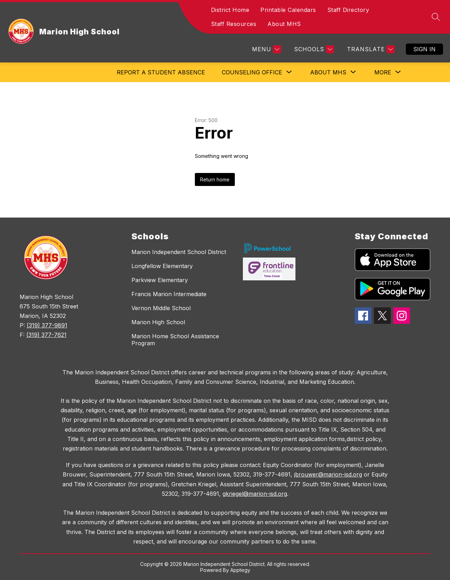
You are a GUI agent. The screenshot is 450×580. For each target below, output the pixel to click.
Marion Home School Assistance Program (175, 340)
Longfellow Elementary (162, 265)
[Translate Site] (370, 49)
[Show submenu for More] (382, 72)
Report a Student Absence (161, 72)
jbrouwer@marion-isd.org (328, 474)
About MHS (284, 23)
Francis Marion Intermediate (168, 294)
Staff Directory (348, 9)
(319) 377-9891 (47, 325)
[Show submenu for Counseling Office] (252, 72)
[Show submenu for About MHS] (328, 72)
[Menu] (265, 49)
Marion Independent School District (178, 251)
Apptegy (240, 570)
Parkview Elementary (159, 280)
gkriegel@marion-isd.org (255, 493)
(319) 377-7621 (46, 334)
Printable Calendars (288, 9)
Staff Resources (234, 23)
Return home (215, 179)
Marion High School (158, 322)
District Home (230, 9)
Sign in (424, 49)
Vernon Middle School (161, 308)
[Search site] (436, 17)
